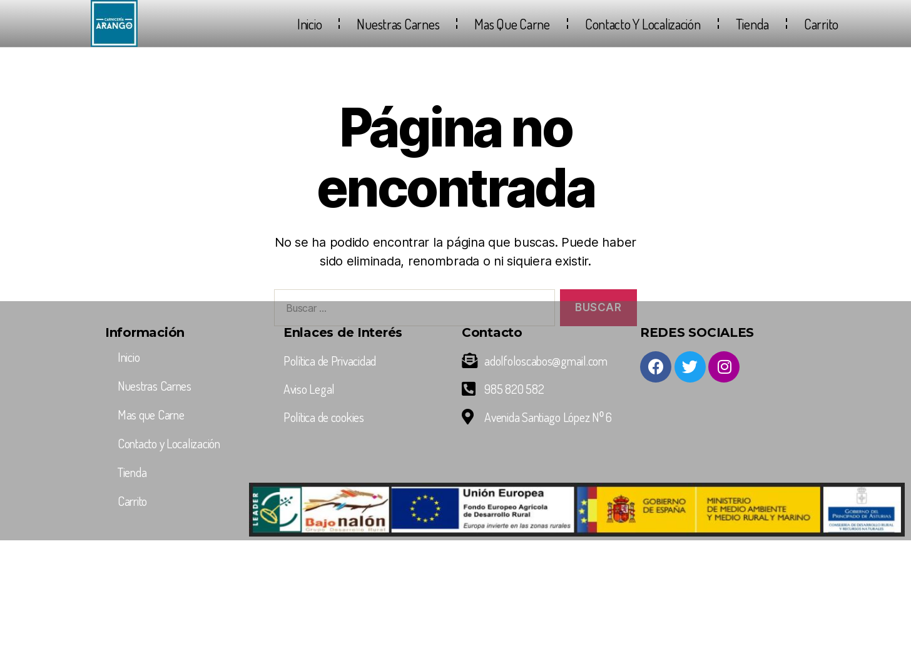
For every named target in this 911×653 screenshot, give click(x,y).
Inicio (309, 24)
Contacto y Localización (643, 24)
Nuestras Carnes (398, 24)
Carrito (821, 24)
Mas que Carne (512, 24)
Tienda (752, 24)
